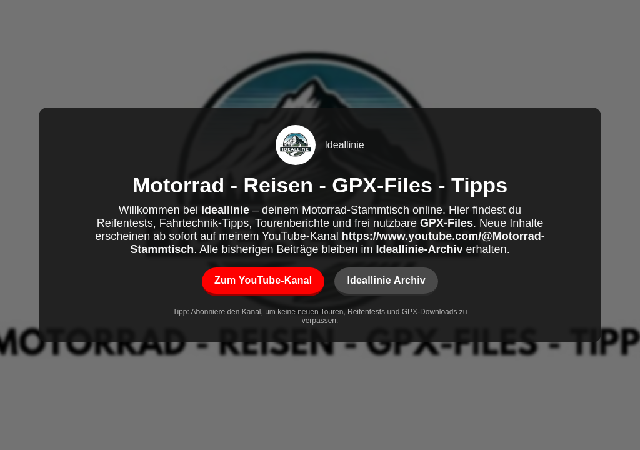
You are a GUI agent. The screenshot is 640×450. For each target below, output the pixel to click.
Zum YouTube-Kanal (263, 280)
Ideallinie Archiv (386, 280)
